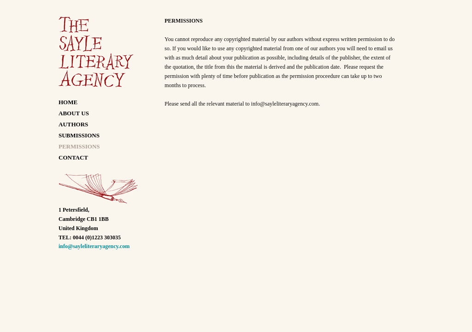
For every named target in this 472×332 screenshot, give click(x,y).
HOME (68, 102)
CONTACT (73, 157)
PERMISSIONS (79, 146)
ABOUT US (74, 113)
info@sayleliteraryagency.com (94, 246)
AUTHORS (73, 124)
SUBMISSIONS (79, 135)
